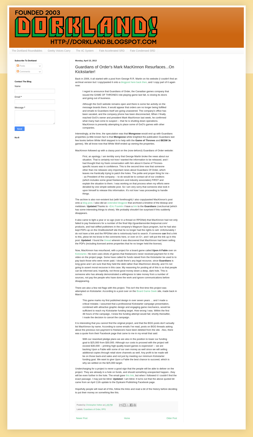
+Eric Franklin (116, 206)
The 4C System (85, 50)
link (135, 206)
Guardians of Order (92, 409)
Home (127, 418)
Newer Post (81, 418)
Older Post (171, 418)
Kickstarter (81, 253)
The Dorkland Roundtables (27, 50)
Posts (21, 66)
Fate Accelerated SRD (112, 50)
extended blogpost (117, 202)
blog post (87, 202)
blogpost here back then (134, 82)
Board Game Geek (147, 291)
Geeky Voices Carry (59, 50)
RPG (104, 409)
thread (107, 240)
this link (130, 375)
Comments (23, 71)
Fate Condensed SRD (142, 50)
